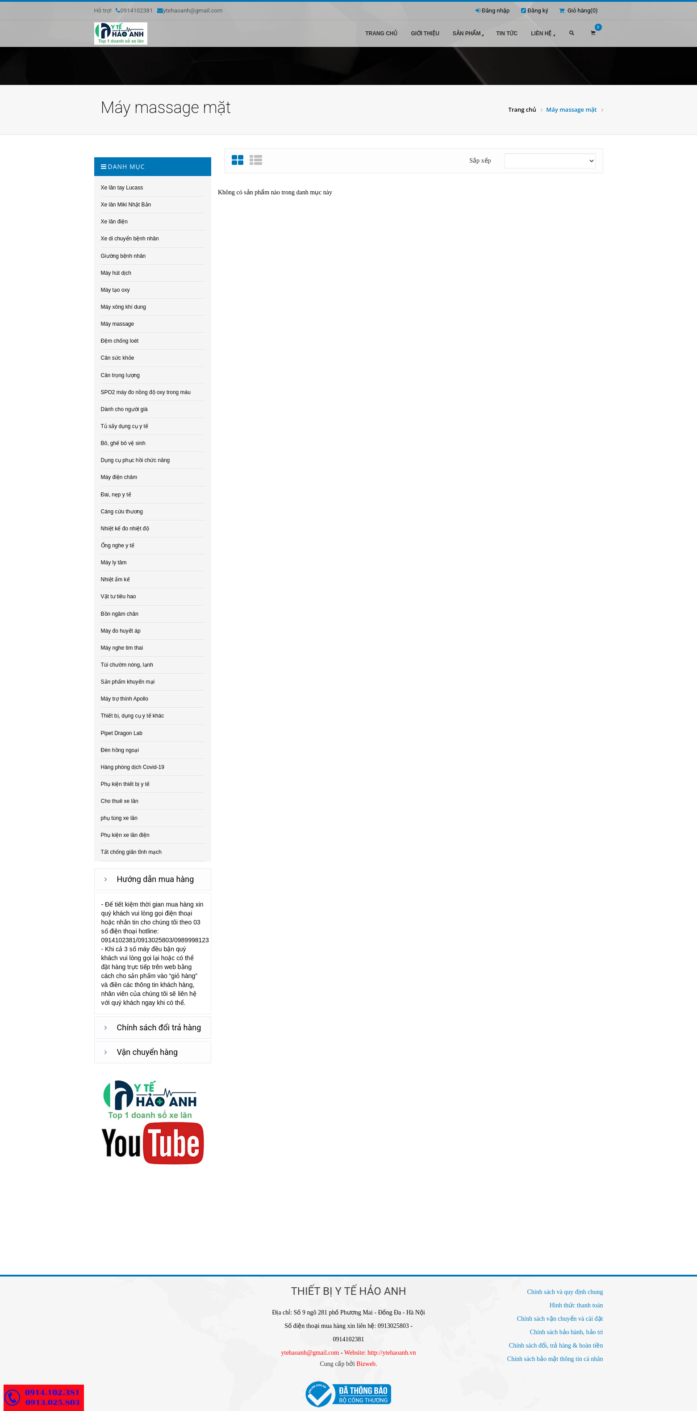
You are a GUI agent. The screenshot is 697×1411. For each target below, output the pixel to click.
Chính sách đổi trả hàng (159, 1027)
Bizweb (366, 1364)
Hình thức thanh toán (576, 1305)
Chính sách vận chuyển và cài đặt (560, 1318)
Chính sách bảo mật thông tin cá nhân (555, 1359)
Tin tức (507, 33)
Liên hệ (543, 34)
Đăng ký (537, 10)
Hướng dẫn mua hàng (155, 879)
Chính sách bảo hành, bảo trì (566, 1332)
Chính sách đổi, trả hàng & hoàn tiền (556, 1345)
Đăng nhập (495, 10)
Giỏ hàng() (578, 10)
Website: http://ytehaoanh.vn (380, 1352)
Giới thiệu (425, 33)
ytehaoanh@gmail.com (310, 1352)
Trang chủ (381, 33)
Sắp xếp (480, 160)
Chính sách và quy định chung (565, 1292)
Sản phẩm (469, 34)
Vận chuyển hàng (147, 1052)
